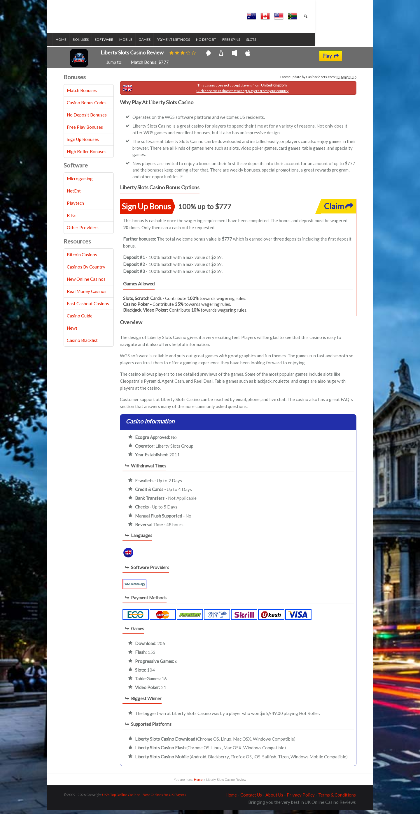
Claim (338, 210)
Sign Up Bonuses (83, 143)
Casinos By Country (86, 270)
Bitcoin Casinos (82, 258)
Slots (262, 44)
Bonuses (92, 44)
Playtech (75, 207)
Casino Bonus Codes (86, 106)
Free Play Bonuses (85, 131)
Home (72, 44)
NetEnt (74, 194)
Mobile (137, 44)
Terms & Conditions (337, 798)
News (72, 332)
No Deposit (217, 44)
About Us (274, 798)
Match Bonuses (82, 94)
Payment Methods (184, 44)
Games (156, 44)
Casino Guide (79, 319)
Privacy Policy (301, 798)
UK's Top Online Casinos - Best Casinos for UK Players (144, 799)
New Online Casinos (86, 283)
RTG (71, 219)
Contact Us (251, 798)
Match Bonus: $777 (150, 66)
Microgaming (80, 182)
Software (115, 44)
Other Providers (83, 231)
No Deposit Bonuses (87, 118)
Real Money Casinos (86, 295)
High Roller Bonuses (86, 155)
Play (330, 60)
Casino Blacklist (82, 344)
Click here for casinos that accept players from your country (242, 95)
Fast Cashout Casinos (88, 307)
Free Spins (242, 44)
